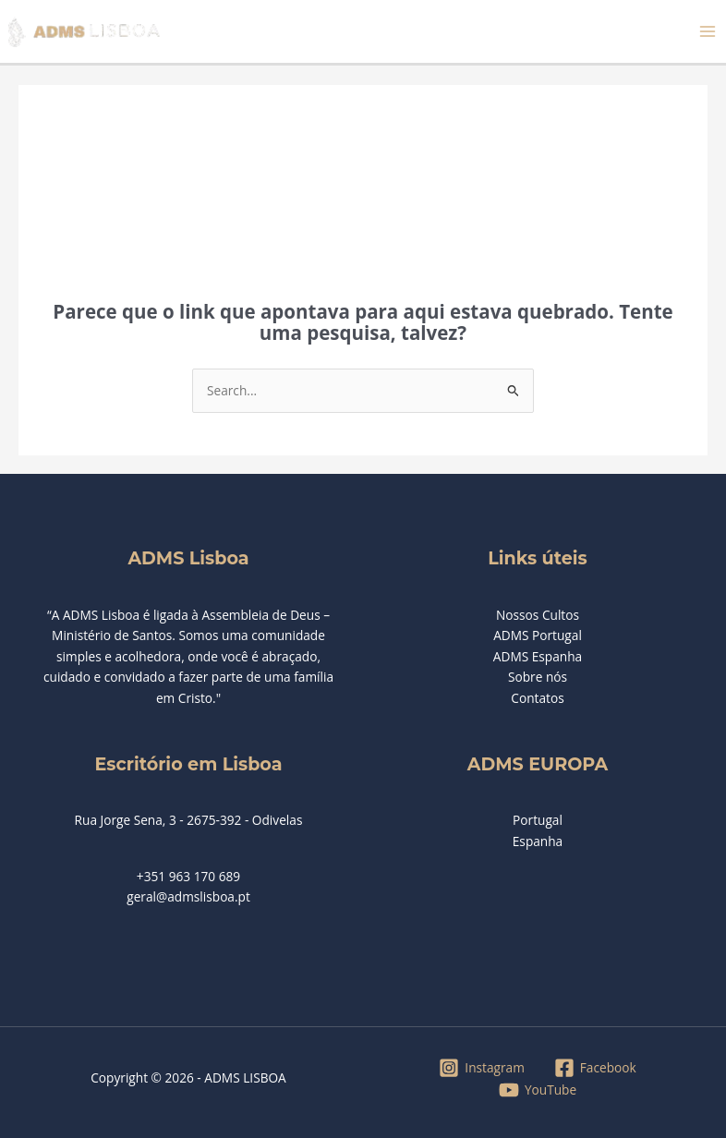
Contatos (537, 698)
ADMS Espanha (537, 656)
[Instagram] (481, 1068)
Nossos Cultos (537, 614)
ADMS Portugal (537, 635)
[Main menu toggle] (708, 32)
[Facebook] (595, 1068)
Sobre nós (537, 676)
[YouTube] (537, 1090)
